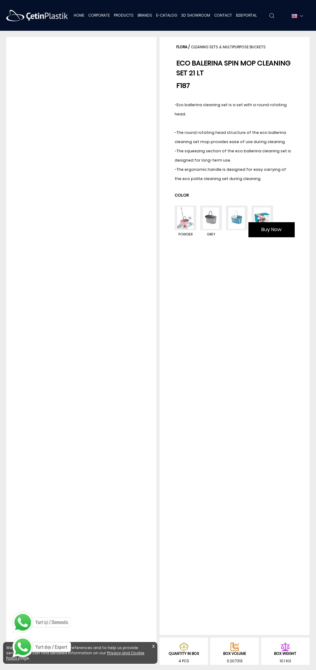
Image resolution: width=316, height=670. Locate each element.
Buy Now (271, 229)
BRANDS (145, 15)
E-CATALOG (166, 15)
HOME (79, 15)
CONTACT (223, 15)
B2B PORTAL (246, 15)
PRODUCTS (124, 15)
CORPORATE (99, 15)
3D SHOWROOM (195, 15)
